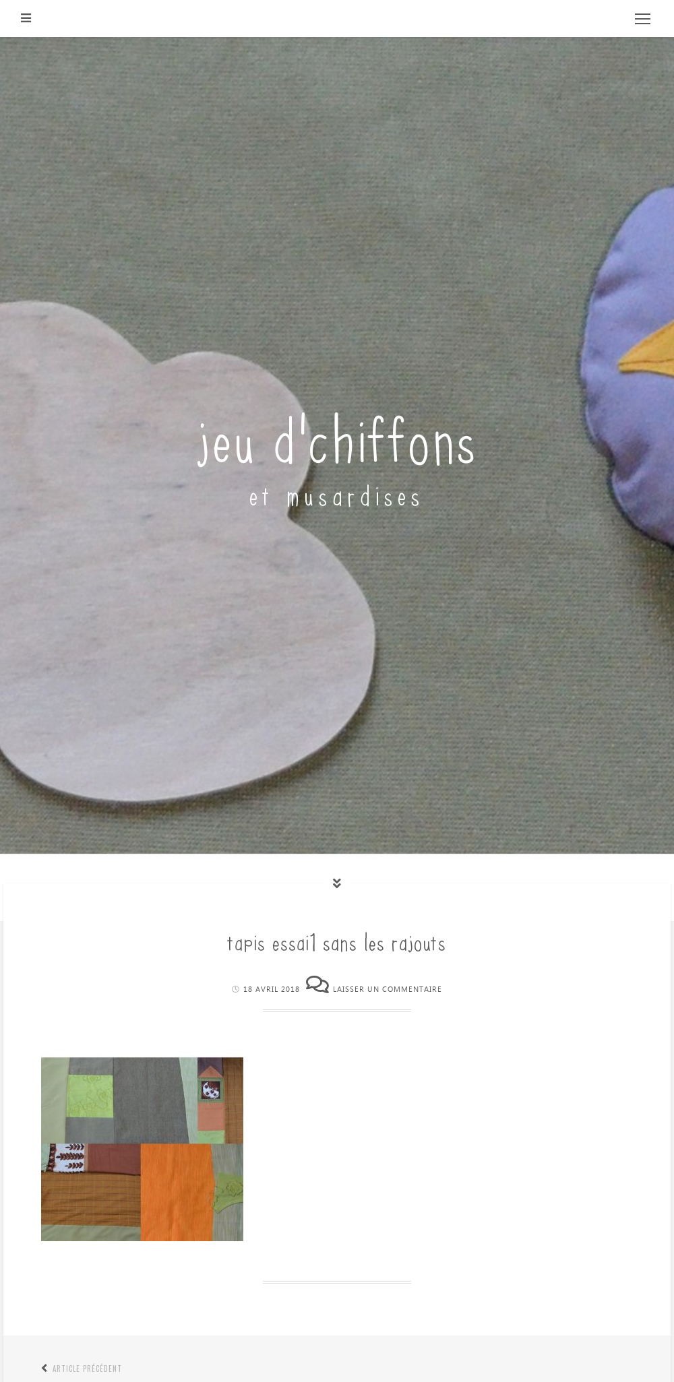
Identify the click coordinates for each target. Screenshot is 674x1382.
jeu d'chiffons (337, 435)
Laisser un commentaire (387, 989)
